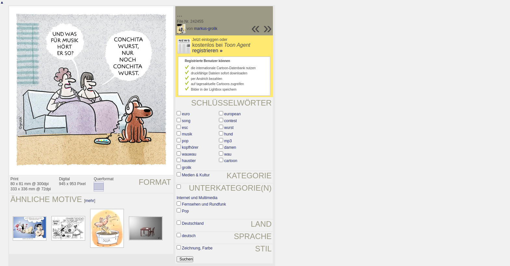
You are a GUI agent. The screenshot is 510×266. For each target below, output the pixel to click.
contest (230, 121)
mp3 (228, 141)
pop (185, 141)
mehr (89, 200)
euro (186, 114)
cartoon (230, 160)
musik (187, 134)
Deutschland (193, 223)
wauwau (189, 154)
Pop (185, 211)
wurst (229, 127)
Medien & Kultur (195, 175)
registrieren (207, 50)
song (186, 121)
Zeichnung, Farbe (197, 248)
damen (230, 147)
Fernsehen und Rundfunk (204, 204)
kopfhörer (190, 147)
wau (227, 154)
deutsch (188, 236)
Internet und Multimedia (197, 198)
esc (185, 127)
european (232, 114)
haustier (189, 160)
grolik (186, 167)
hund (228, 134)
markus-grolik (205, 28)
